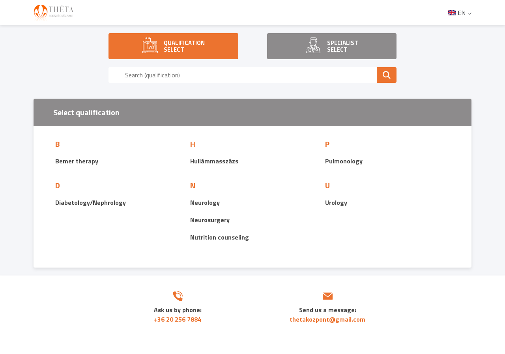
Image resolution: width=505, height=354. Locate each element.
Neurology (205, 202)
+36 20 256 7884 (177, 319)
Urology (336, 202)
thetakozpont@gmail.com (327, 319)
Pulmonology (344, 161)
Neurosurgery (210, 220)
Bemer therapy (76, 161)
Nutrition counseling (219, 237)
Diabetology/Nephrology (90, 202)
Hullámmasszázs (214, 161)
